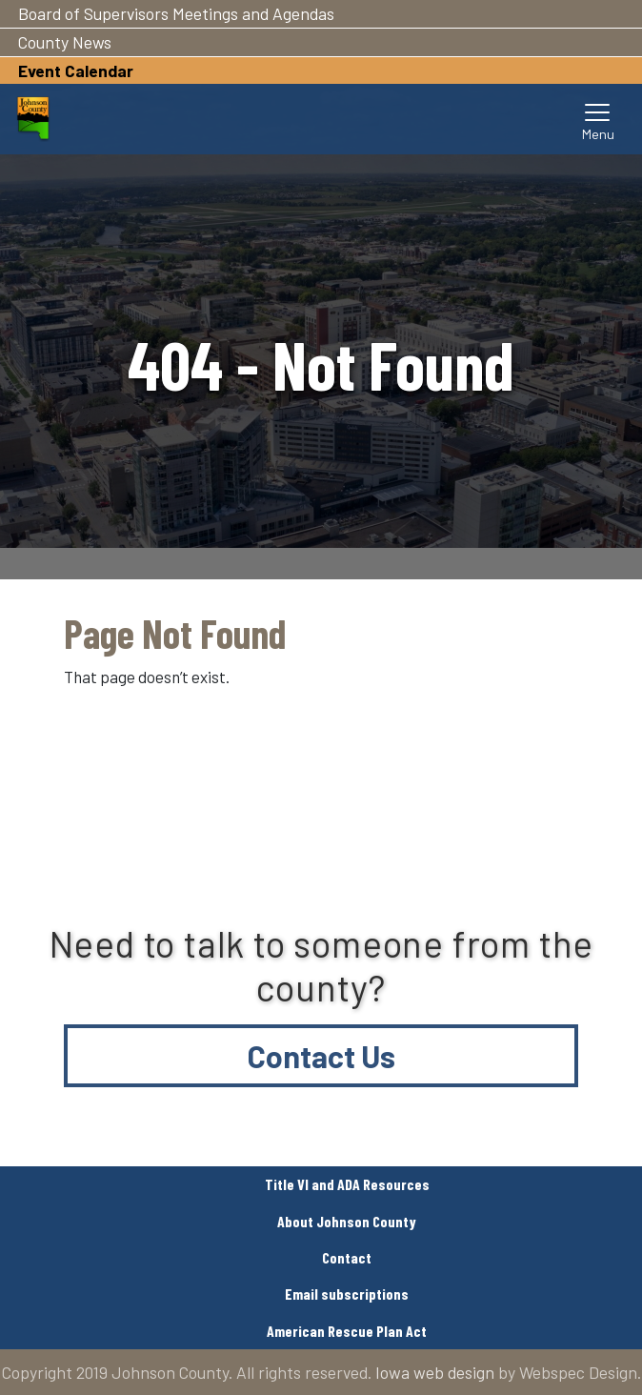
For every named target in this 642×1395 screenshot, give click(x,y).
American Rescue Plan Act (347, 1331)
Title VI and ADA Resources (347, 1184)
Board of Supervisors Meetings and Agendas (176, 13)
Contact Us (321, 1056)
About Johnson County (346, 1221)
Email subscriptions (347, 1293)
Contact (346, 1257)
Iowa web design (434, 1372)
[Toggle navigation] (598, 119)
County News (64, 41)
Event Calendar (75, 70)
